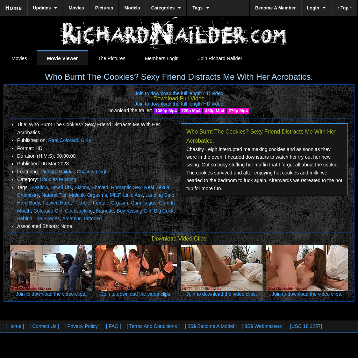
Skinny (81, 187)
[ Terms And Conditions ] (153, 326)
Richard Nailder (57, 171)
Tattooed (92, 218)
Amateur (71, 218)
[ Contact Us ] (44, 326)
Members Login (162, 58)
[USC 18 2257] (306, 326)
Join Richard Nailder (220, 58)
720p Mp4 (191, 110)
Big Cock (163, 211)
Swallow (39, 187)
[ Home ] (15, 326)
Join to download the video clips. (51, 294)
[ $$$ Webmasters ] (263, 326)
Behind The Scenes (38, 218)
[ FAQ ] (113, 326)
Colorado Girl (48, 211)
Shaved (100, 187)
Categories (162, 7)
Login (313, 7)
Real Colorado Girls (69, 140)
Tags (197, 7)
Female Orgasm (110, 203)
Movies (19, 58)
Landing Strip (159, 195)
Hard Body (28, 203)
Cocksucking (79, 211)
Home (13, 8)
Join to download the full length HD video (179, 93)
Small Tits (61, 187)
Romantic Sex (126, 187)
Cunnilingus (143, 203)
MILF (115, 195)
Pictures (104, 7)
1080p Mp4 (166, 110)
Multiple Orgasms (88, 195)
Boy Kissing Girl (134, 211)
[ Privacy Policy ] (83, 326)
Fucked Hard (57, 203)
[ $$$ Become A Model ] (211, 326)
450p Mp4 (214, 110)
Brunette (104, 211)
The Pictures (112, 58)
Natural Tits (54, 195)
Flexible (81, 203)
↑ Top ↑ (344, 7)
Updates (42, 7)
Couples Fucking (58, 179)
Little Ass (133, 195)
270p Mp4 (238, 110)
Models (132, 7)
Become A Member (275, 7)
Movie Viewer (62, 58)
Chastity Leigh (92, 171)
